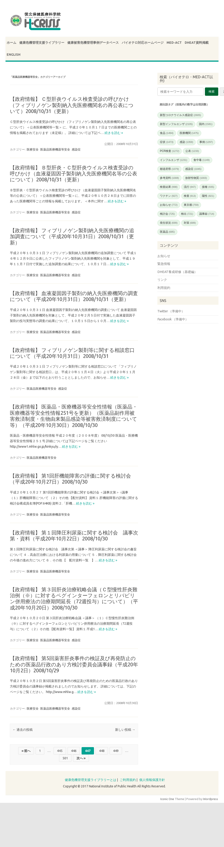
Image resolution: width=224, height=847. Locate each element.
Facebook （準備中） (172, 319)
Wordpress (210, 799)
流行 (190, 187)
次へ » (81, 758)
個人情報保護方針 (152, 780)
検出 (187, 213)
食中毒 (201, 160)
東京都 (191, 204)
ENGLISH (13, 54)
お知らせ (169, 204)
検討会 (167, 213)
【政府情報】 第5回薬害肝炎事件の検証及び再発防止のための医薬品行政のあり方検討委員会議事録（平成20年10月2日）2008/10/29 (74, 664)
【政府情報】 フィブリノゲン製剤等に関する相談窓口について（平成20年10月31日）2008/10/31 (72, 353)
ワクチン (169, 195)
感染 (186, 142)
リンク (162, 279)
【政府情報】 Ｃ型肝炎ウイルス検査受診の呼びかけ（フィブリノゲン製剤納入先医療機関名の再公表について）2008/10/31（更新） (71, 105)
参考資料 (169, 178)
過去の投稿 (23, 729)
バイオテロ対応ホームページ (143, 42)
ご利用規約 (128, 780)
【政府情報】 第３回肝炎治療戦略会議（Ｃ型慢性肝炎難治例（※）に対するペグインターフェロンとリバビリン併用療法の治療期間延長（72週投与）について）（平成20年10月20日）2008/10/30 (74, 598)
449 (116, 751)
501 (65, 758)
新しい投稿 (125, 729)
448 (102, 751)
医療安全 (33, 149)
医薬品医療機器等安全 (55, 149)
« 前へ (26, 751)
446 (74, 751)
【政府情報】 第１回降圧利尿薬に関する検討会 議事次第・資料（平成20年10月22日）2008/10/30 (74, 535)
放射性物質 (196, 178)
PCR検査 (169, 151)
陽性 (208, 195)
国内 (206, 124)
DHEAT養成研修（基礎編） (177, 272)
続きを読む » (114, 133)
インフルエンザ (173, 160)
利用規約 (163, 288)
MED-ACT (174, 42)
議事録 (206, 213)
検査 (190, 195)
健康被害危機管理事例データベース (93, 42)
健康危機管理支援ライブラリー (41, 42)
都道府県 (169, 169)
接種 (208, 187)
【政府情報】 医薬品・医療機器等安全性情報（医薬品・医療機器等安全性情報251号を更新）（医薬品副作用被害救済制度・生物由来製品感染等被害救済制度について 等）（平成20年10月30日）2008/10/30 (76, 416)
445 (59, 751)
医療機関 (189, 133)
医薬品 (167, 231)
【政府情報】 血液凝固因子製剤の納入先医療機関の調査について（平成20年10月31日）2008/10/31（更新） (74, 296)
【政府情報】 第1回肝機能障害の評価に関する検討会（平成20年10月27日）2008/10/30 (70, 478)
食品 (166, 133)
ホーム (11, 42)
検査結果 (169, 187)
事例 (206, 142)
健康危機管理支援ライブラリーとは (90, 780)
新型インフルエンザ (176, 124)
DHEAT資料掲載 (197, 42)
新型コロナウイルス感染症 (180, 115)
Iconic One (167, 799)
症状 (166, 142)
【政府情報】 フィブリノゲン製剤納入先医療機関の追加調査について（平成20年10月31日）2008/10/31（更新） (72, 236)
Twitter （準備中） (171, 311)
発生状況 (169, 222)
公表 (192, 151)
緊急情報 (163, 264)
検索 (212, 91)
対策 (190, 222)
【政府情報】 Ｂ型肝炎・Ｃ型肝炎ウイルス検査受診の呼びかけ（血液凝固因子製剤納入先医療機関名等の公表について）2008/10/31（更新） (73, 174)
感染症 (76, 149)
